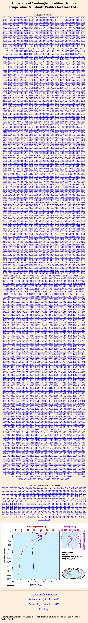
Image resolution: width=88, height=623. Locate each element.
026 (24, 491)
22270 (82, 456)
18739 (76, 377)
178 (44, 509)
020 (84, 488)
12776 (6, 343)
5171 (72, 137)
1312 (5, 61)
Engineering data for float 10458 (44, 604)
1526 (41, 72)
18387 (38, 372)
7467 (20, 218)
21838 (76, 442)
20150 (82, 409)
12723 (44, 335)
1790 (5, 93)
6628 (83, 187)
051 (40, 493)
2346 (41, 103)
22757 (57, 466)
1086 (62, 46)
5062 (72, 121)
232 (3, 517)
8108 (15, 239)
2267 (15, 101)
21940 (63, 448)
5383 (15, 161)
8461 (46, 257)
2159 (36, 95)
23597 (57, 476)
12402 (63, 304)
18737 (69, 377)
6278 (67, 176)
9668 (46, 273)
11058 (56, 289)
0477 (62, 28)
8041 (26, 236)
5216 (26, 145)
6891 (83, 195)
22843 (38, 469)
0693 (72, 35)
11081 (25, 291)
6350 (67, 182)
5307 (83, 153)
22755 (50, 466)
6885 (62, 195)
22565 (69, 461)
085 (7, 498)
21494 (12, 437)
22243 (50, 456)
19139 (76, 388)
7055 (26, 200)
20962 (44, 427)
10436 (19, 278)
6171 (46, 174)
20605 (19, 422)
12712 (12, 335)
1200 (41, 56)
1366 (31, 67)
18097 (19, 367)
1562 (78, 72)
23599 (63, 476)
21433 (25, 435)
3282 (67, 111)
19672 (63, 398)
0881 (36, 43)
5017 (31, 116)
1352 (10, 67)
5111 (57, 129)
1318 (36, 61)
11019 (12, 289)
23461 (25, 476)
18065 (69, 364)
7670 (62, 228)
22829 (25, 469)
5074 (46, 124)
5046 (83, 119)
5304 (67, 153)
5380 (5, 161)
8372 (62, 252)
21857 (25, 445)
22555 (63, 461)
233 (7, 517)
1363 (15, 67)
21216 (63, 429)
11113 (31, 296)
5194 (20, 142)
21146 (50, 429)
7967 (46, 234)
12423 (6, 309)
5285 (15, 153)
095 (48, 498)
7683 (83, 228)
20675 (12, 424)
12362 (25, 299)
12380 (50, 302)
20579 (57, 419)
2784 (83, 103)
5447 (72, 166)
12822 (44, 346)
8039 (20, 236)
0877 (20, 43)
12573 (63, 320)
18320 (50, 369)
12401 (57, 304)
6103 (15, 174)
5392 (57, 161)
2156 (20, 95)
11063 (69, 289)
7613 (31, 226)
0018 (83, 17)
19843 (57, 401)
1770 (10, 90)
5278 (62, 150)
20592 (76, 419)
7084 (10, 202)
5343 (57, 158)
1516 (77, 69)
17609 (63, 359)
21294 (25, 432)
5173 (83, 137)
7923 (26, 234)
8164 (57, 242)
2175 (31, 98)
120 (63, 501)
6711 (83, 189)
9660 (31, 273)
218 (32, 514)
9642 (72, 270)
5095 (72, 127)
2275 (57, 101)
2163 (52, 95)
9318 (25, 270)
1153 (72, 51)
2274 (52, 101)
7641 (77, 226)
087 (15, 498)
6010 (52, 168)
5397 (72, 161)
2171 (10, 98)
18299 (31, 369)
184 (64, 509)
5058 (57, 121)
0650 (26, 35)
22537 (44, 461)
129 (15, 504)
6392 (72, 184)
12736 (19, 338)
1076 (41, 46)
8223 (36, 249)
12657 (12, 333)
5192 (10, 142)
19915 (6, 403)
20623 (44, 422)
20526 (63, 416)
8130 (62, 239)
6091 (41, 171)
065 (11, 496)
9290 (26, 268)
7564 (36, 221)
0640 (62, 33)
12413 (37, 307)
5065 (5, 124)
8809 (10, 262)
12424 (12, 309)
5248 (20, 150)
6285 (20, 179)
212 (7, 514)
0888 (57, 43)
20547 (19, 419)
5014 (15, 116)
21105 (19, 429)
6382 (57, 184)
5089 (41, 127)
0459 (57, 28)
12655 (82, 330)
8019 (5, 236)
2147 (57, 93)
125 (84, 501)
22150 (44, 453)
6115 (26, 174)
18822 (76, 380)
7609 (10, 226)
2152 (83, 93)
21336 (50, 432)
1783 (52, 90)
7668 (57, 228)
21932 (50, 448)
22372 (38, 458)
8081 (67, 236)
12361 (19, 299)
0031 (46, 20)
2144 (41, 93)
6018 (67, 168)
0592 (31, 33)
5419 (77, 163)
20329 (44, 414)
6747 (15, 192)
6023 (10, 171)
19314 (12, 393)
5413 (46, 163)
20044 (12, 406)
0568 (62, 30)
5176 (15, 140)
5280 (72, 150)
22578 (76, 461)
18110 (37, 367)
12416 (50, 307)
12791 (6, 346)
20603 (12, 422)
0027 (26, 20)
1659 (72, 80)
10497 (76, 281)
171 (15, 509)
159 (52, 506)
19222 (57, 390)
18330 (69, 369)
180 (52, 509)
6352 (72, 182)
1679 (52, 82)
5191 (5, 142)
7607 (5, 226)
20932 (31, 427)
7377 (78, 213)
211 (3, 514)
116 (48, 501)
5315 (31, 155)
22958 (31, 471)
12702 (63, 333)
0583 (10, 33)
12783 (44, 343)
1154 (77, 51)
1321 (46, 61)
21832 (63, 442)
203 (56, 511)
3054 (26, 111)
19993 (44, 403)
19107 (44, 388)
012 (52, 488)
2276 (62, 101)
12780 (25, 343)
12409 (12, 307)
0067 (5, 25)
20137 (57, 409)
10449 (57, 278)
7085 (15, 202)
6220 (77, 174)
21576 (76, 437)
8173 (5, 244)
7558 (20, 221)
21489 (6, 437)
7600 (57, 223)
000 (3, 488)
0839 (15, 41)
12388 (12, 304)
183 (60, 509)
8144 (10, 242)
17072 (19, 351)
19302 (6, 393)
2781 (67, 103)
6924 (57, 197)
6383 (62, 184)
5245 (5, 150)
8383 (15, 255)
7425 (72, 215)
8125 (41, 239)
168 (3, 509)
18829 (6, 382)
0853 (46, 41)
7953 (36, 234)
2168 (78, 95)
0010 (46, 17)
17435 (50, 356)
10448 (50, 278)
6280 (78, 176)
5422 (10, 166)
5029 (5, 119)
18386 (31, 372)
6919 (31, 197)
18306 (38, 369)
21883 (76, 445)
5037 (46, 119)
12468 (25, 315)
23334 (69, 474)
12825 (63, 346)
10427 (69, 275)
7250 (72, 210)
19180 (25, 390)
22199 (76, 453)
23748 (76, 476)
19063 (63, 385)
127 (7, 504)
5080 (78, 124)
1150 (56, 51)
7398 (31, 215)
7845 (78, 231)
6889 (78, 195)
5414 (51, 163)
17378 (82, 354)
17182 (69, 351)
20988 (63, 427)
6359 (26, 184)
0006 (31, 17)
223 (52, 514)
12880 (25, 349)
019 (80, 488)
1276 (41, 59)
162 (64, 506)
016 (68, 488)
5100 (5, 129)
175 (32, 509)
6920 (36, 197)
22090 (12, 453)
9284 (20, 268)
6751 (36, 192)
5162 (26, 137)
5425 (26, 166)
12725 (57, 335)
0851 (36, 41)
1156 (5, 54)
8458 (41, 257)
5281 (78, 150)
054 (52, 493)
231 (84, 514)
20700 (25, 424)
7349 (62, 213)
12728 (69, 335)
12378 (38, 302)
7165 (20, 208)
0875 (10, 43)
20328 (38, 414)
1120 (62, 48)
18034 (44, 364)
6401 (20, 187)
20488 (38, 416)
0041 (83, 20)
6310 (5, 182)
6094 (57, 171)
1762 (52, 88)
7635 (72, 226)
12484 (25, 317)
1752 (83, 85)
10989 (69, 283)
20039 (76, 403)
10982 (25, 283)
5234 (31, 148)
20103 (76, 406)
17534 (25, 359)
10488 (50, 281)
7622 (62, 226)
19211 (44, 390)
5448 (78, 166)
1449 (57, 67)
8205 (46, 247)
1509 (41, 69)
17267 (19, 354)
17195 (76, 351)
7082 (83, 200)
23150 (50, 474)
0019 (5, 20)
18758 (6, 380)
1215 (72, 56)
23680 (69, 476)
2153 (5, 95)
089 (24, 498)
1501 (15, 69)
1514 (67, 69)
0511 (26, 30)
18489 (12, 375)
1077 (46, 46)
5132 (72, 132)
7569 (52, 221)
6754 (52, 192)
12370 (76, 299)
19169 (12, 390)
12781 (31, 343)
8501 (62, 260)
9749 (72, 273)
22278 (6, 458)
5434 (46, 166)
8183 (46, 244)
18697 (44, 377)
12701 (57, 333)
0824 (36, 38)
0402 (36, 25)
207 (72, 511)
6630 (10, 189)
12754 (12, 341)
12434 (57, 309)
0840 (20, 41)
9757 (16, 275)
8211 (78, 247)
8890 (26, 262)
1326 (67, 61)
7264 (46, 213)
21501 (25, 437)
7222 (62, 210)
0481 (78, 28)
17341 (69, 354)
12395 (31, 304)
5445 (62, 166)
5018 (36, 116)
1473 (10, 69)
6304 (57, 179)
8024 (10, 236)
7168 (36, 208)
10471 (31, 281)
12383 (69, 302)
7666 (52, 228)
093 (40, 498)
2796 (57, 106)
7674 (72, 228)
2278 (72, 101)
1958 (26, 93)
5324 (77, 155)
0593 (36, 33)
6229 (36, 176)
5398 (78, 161)
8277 (10, 252)
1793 (15, 93)
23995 (66, 479)
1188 (20, 56)
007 (32, 488)
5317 (41, 155)
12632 (19, 328)
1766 (72, 88)
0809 (10, 38)
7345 (57, 213)
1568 (26, 75)
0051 (5, 22)
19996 (50, 403)
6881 (41, 195)
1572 (46, 75)
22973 (57, 471)
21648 (82, 437)
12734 (12, 338)
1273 (26, 59)
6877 (31, 195)
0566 (51, 30)
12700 (50, 333)
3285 (83, 111)
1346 (62, 64)
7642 (83, 226)
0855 (57, 41)
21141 (37, 429)
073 (44, 496)
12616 (82, 322)
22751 (38, 466)
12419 (69, 307)
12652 (63, 330)
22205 (82, 453)
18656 (19, 377)
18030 (38, 364)
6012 (62, 168)
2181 (57, 98)
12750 (76, 338)
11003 (50, 286)
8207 (57, 247)
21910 (38, 448)
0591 (26, 33)
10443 (44, 278)
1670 (10, 82)
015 (64, 488)
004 (20, 488)
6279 (72, 176)
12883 (44, 349)
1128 (21, 51)
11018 (6, 289)
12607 (25, 322)
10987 (57, 283)
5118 (5, 132)
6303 (52, 179)
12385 (82, 302)
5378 (83, 158)
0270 (25, 25)
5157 (83, 135)
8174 (10, 244)
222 (48, 514)
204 (60, 511)
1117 (46, 48)
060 (76, 493)
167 (84, 506)
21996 (38, 450)
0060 (52, 22)
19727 (12, 401)
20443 (25, 416)
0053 (15, 22)
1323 (57, 61)
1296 (83, 59)
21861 (31, 445)
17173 (63, 351)
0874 (5, 43)
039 (76, 491)
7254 (10, 213)
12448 (6, 312)
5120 (15, 132)
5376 (72, 158)
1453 (78, 67)
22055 (63, 450)
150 (15, 506)
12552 (44, 320)
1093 (16, 48)
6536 (62, 187)
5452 (15, 168)
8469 (62, 257)
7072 (46, 200)
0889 (62, 43)
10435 (12, 278)
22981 (63, 471)
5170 (67, 137)
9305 (78, 268)
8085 (78, 236)
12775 (82, 341)
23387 (6, 476)
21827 (57, 442)
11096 (13, 294)
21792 (6, 442)
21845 (12, 445)
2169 (83, 95)
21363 (63, 432)
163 (68, 506)
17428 (38, 356)
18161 (57, 367)
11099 (32, 294)
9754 (6, 275)
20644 (76, 422)
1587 (41, 77)
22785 (82, 466)
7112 (78, 202)
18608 (69, 375)
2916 (10, 111)
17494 (6, 359)
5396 (67, 161)
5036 (41, 119)
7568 (46, 221)
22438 (57, 458)
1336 (15, 64)
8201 (31, 247)
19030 (38, 385)
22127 (37, 453)
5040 (62, 119)
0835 (83, 38)
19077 (19, 388)
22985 (69, 471)
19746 (25, 401)
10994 (12, 286)
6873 (20, 195)
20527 (69, 416)
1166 (56, 54)
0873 (83, 41)
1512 (57, 69)
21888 (82, 445)
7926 (31, 234)
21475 (63, 435)
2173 (20, 98)
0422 (5, 28)
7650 (15, 228)
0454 (31, 28)
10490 (57, 281)
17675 (82, 359)
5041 (67, 119)
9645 (77, 270)
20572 (44, 419)
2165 (62, 95)
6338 (51, 182)
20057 (25, 406)
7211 (15, 210)
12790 (82, 343)
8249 (67, 249)
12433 (50, 309)
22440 (63, 458)
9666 (41, 273)
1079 (57, 46)
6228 (31, 176)
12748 (63, 338)
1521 (20, 72)
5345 (62, 158)
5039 (57, 119)
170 (11, 509)
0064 (72, 22)
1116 (41, 48)
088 (20, 498)
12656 (6, 333)
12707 (69, 333)
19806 (44, 401)
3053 (20, 111)
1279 (57, 59)
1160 (26, 54)
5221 (46, 145)
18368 (12, 372)
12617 (6, 325)
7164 (15, 208)
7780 (36, 231)
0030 (41, 20)
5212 (5, 145)
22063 (76, 450)
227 (68, 514)
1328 (78, 61)
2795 (52, 106)
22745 (31, 466)
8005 (67, 234)
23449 (19, 476)
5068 (20, 124)
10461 (6, 281)
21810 (25, 442)
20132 (31, 409)
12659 (25, 333)
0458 (52, 28)
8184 (52, 244)
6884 (57, 195)
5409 (26, 163)
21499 (19, 437)
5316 (36, 155)
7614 (36, 226)
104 (84, 498)
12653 (69, 330)
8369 (57, 252)
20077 (50, 406)
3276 (36, 111)
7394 (26, 215)
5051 (26, 121)
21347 (57, 432)
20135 (44, 409)
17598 (57, 359)
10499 (82, 281)
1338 (26, 64)
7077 (57, 200)
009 (40, 488)
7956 (41, 234)
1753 (5, 88)
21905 (31, 448)
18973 (82, 382)
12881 (31, 349)
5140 (31, 135)
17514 (12, 359)
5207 (62, 142)
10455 (63, 278)
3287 (10, 114)
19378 (69, 393)
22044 (57, 450)
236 (20, 517)
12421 (82, 307)
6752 (41, 192)
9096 (31, 265)
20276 (19, 414)
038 (72, 491)
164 (72, 506)
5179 (31, 140)
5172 (78, 137)
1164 (46, 54)
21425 (19, 435)
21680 (38, 440)
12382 (63, 302)
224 (56, 514)
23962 (53, 479)
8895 (31, 262)
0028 (31, 20)
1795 (20, 93)
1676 (36, 82)
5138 (20, 135)
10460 (82, 278)
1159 (21, 54)
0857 (67, 41)
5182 (46, 140)
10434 (6, 278)
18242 (6, 369)
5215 (20, 145)
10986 (50, 283)
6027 (31, 171)
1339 (31, 64)
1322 (52, 61)
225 (60, 514)
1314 (15, 61)
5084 (15, 127)
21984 (25, 450)
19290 (76, 390)
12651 (57, 330)
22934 (6, 471)
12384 (76, 302)
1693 (31, 85)
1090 (83, 46)
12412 (31, 307)
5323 (72, 155)
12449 (12, 312)
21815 (37, 442)
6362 (41, 184)
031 (44, 491)
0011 (52, 17)
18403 (50, 372)
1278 (52, 59)
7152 (46, 205)
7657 (26, 228)
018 (76, 488)
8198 (15, 247)
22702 (50, 463)
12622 (38, 325)
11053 (31, 289)
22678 (38, 463)
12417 (57, 307)
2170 (5, 98)
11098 (25, 294)
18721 (57, 377)
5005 (52, 114)
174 (28, 509)
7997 (62, 234)
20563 (38, 419)
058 (68, 493)
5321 (62, 155)
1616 (62, 77)
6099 (83, 171)
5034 (31, 119)
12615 (76, 322)
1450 (62, 67)
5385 (26, 161)
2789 (26, 106)
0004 (20, 17)
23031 (82, 471)
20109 (6, 409)
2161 (41, 95)
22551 (50, 461)
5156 (78, 135)
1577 (72, 75)
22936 (12, 471)
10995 (19, 286)
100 (68, 498)
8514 (77, 260)
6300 (36, 179)
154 (32, 506)
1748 (62, 85)
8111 (20, 239)
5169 (62, 137)
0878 (26, 43)
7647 (5, 228)
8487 (36, 260)
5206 (57, 142)
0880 (31, 43)
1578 (78, 75)
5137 (15, 135)
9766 (58, 275)
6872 (15, 195)
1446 (46, 67)
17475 (76, 356)
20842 (69, 424)
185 (68, 509)
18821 (69, 380)
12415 (44, 307)
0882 (41, 43)
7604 (72, 223)
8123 (36, 239)
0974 (5, 46)
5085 (20, 127)
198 (36, 511)
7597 (41, 223)
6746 (10, 192)
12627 (69, 325)
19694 (69, 398)
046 (20, 493)
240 (36, 517)
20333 (50, 414)
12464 (19, 315)
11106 (75, 294)
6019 (72, 168)
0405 (46, 25)
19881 (82, 401)
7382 (10, 215)
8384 (20, 255)
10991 (82, 283)
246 (60, 517)
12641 (76, 328)
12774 (76, 341)
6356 (10, 184)
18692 (38, 377)
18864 (38, 382)
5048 (10, 121)
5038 (52, 119)
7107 (72, 202)
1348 (72, 64)
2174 (26, 98)
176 (36, 509)
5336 (52, 158)
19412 (19, 396)
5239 (57, 148)
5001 (31, 114)
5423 (15, 166)
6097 (72, 171)
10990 (76, 283)
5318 (46, 155)
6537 (67, 187)
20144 (69, 409)
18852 (19, 382)
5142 (41, 135)
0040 (78, 20)
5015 (20, 116)
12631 (12, 328)
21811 (31, 442)
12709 (82, 333)
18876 (44, 382)
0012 (57, 17)
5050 (20, 121)
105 (4, 501)
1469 (83, 67)
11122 (56, 296)
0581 (83, 30)
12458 (69, 312)
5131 (67, 132)
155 (36, 506)
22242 (44, 456)
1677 (41, 82)
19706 (76, 398)
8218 (31, 249)
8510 (67, 260)
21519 (38, 437)
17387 (12, 356)
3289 (20, 114)
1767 (78, 88)
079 (68, 496)
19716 (82, 398)
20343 (63, 414)
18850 (12, 382)
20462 (31, 416)
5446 (67, 166)
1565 (10, 75)
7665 (46, 228)
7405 (46, 215)
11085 (44, 291)
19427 (25, 396)
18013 (19, 364)
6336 (41, 182)
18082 (6, 367)
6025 (20, 171)
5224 (62, 145)
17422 (31, 356)
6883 (52, 195)
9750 (77, 273)
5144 (52, 135)
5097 (78, 127)
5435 (52, 166)
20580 (63, 419)
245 (56, 517)
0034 (62, 20)
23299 (63, 474)
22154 (50, 453)
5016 (26, 116)
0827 (41, 38)
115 (44, 501)
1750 (72, 85)
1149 (51, 51)
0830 (57, 38)
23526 (38, 476)
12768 (50, 341)
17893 (50, 362)
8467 (57, 257)
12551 (38, 320)
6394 (83, 184)
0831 (62, 38)
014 (60, 488)
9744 (67, 273)
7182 (46, 208)
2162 (46, 95)
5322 (67, 155)
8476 (78, 257)
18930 (69, 382)
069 (28, 496)
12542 (6, 320)
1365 (26, 67)
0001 (5, 17)
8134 (67, 239)
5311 (20, 155)
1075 (36, 46)
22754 (44, 466)
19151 (6, 390)
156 (40, 506)
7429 (83, 215)
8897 (36, 262)
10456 (69, 278)
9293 (36, 268)
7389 (20, 215)
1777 (20, 90)
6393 (78, 184)
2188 (78, 98)
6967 (72, 197)
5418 (72, 163)
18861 (25, 382)
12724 (50, 335)
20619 (31, 422)
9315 (20, 270)
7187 (72, 208)
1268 (5, 59)
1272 (20, 59)
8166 (67, 242)
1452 (72, 67)
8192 (72, 244)
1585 (31, 77)
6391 (67, 184)
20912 (6, 427)
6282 (5, 179)
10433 (82, 275)
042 (3, 493)
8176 (20, 244)
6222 (82, 174)
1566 (15, 75)
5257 (57, 150)
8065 (46, 236)
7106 (67, 202)
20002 (63, 403)
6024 (15, 171)
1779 (31, 90)
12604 (6, 322)
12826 (69, 346)
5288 (26, 153)
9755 (11, 275)
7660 (31, 228)
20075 (44, 406)
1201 (46, 56)
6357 (15, 184)
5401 (10, 163)
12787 (69, 343)
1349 (78, 64)
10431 (75, 275)
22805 (6, 469)
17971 (82, 362)
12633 (25, 328)
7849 (83, 231)
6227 (26, 176)
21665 (12, 440)
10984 (38, 283)
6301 (41, 179)
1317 (31, 61)
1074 (31, 46)
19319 (19, 393)
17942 (76, 362)
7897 (20, 234)
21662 (6, 440)
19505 (57, 396)
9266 (5, 268)
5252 (41, 150)
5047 (5, 121)
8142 (83, 239)
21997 (44, 450)
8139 (77, 239)
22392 (44, 458)
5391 (52, 161)
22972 (50, 471)
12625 (57, 325)
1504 (31, 69)
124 (80, 501)
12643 (6, 330)
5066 (10, 124)
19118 (57, 388)
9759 (26, 275)
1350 (83, 64)
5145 (57, 135)
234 (11, 517)
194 (20, 511)
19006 (12, 385)
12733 (6, 338)
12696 (44, 333)
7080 (72, 200)
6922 (46, 197)
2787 (15, 106)
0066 (83, 22)
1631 (36, 80)
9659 (26, 273)
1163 (41, 54)
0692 (67, 35)
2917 (15, 111)
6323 (15, 182)
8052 (36, 236)
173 (24, 509)
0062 (62, 22)
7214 (31, 210)
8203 (36, 247)
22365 (31, 458)
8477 (83, 257)
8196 (5, 247)
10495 (69, 281)
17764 (25, 362)
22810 (12, 469)
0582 (5, 33)
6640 (57, 189)
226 (64, 514)
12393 (25, 304)
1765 (67, 88)
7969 (52, 234)
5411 (36, 163)
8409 (83, 255)
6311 (10, 182)
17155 (50, 351)
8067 (57, 236)
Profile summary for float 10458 (44, 599)
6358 (20, 184)
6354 (83, 182)
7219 (46, 210)
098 (60, 498)
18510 (19, 375)
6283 (10, 179)
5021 (52, 116)
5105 (31, 129)
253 (40, 519)
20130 (25, 409)
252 (84, 517)
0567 (57, 30)
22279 (12, 458)
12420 (76, 307)
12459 (76, 312)
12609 (38, 322)
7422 (67, 215)
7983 (57, 234)
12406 (76, 304)
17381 (6, 356)
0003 (15, 17)
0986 (20, 46)
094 (44, 498)
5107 (41, 129)
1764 (62, 88)
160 (56, 506)
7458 (15, 218)
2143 (36, 93)
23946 (47, 479)
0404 (41, 25)
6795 (5, 195)
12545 (19, 320)
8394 (52, 255)
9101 (41, 265)
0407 (57, 25)
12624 (50, 325)
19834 (50, 401)
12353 (81, 296)
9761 (32, 275)
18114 (44, 367)
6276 (57, 176)
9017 (67, 262)
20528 (76, 416)
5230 (10, 148)
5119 (10, 132)
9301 (57, 268)
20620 (38, 422)
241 (40, 517)
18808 (50, 380)
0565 (46, 30)
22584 (82, 461)
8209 (67, 247)
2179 (46, 98)
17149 (44, 351)
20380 (19, 416)
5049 (15, 121)
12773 (69, 341)
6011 (57, 168)
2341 (15, 103)
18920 (63, 382)
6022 (5, 171)
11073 (6, 291)
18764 (19, 380)
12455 (50, 312)
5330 (26, 158)
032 (48, 491)
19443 (38, 396)
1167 (62, 54)
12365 (44, 299)
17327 (50, 354)
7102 (62, 202)
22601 (6, 463)
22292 (19, 458)
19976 (31, 403)
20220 (44, 411)
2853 (52, 108)
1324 (62, 61)
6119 (36, 174)
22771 (69, 466)
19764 (38, 401)
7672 (67, 228)
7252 (83, 210)
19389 (76, 393)
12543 (12, 320)
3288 (15, 114)
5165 (41, 137)
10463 (12, 281)
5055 (41, 121)
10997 (32, 286)
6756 (62, 192)
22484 (82, 458)
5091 (52, 127)
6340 (62, 182)
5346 (67, 158)
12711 (6, 335)
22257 (69, 456)
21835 (69, 442)
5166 (46, 137)
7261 (31, 213)
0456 (41, 28)
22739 (12, 466)
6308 (78, 179)
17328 (57, 354)
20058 (31, 406)
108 (16, 501)
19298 (82, 390)
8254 (83, 249)
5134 (83, 132)
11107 (81, 294)
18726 (63, 377)
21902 (25, 448)
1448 (52, 67)
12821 (38, 346)
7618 (46, 226)
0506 (83, 28)
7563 (31, 221)
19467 (50, 396)
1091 (5, 48)
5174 (5, 140)
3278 (46, 111)
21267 (75, 429)
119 (59, 501)
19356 (50, 393)
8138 (72, 239)
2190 (5, 101)
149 (11, 506)
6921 (41, 197)
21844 (6, 445)
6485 (46, 187)
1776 (15, 90)
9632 (57, 270)
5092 (57, 127)
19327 (25, 393)
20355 (76, 414)
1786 (67, 90)
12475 (50, 315)
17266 (12, 354)
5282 (83, 150)
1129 (26, 51)
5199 (46, 142)
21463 (50, 435)
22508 (25, 461)
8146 (20, 242)
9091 (10, 265)
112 (32, 501)
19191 (31, 390)
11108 (7, 296)
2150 (72, 93)
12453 (38, 312)
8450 (31, 257)
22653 (25, 463)
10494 (63, 281)
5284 (10, 153)
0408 (62, 25)
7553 (5, 221)
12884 (50, 349)
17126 (31, 351)
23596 (50, 476)
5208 (67, 142)
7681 (78, 228)
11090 (63, 291)
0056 (31, 22)
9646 (83, 270)
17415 (25, 356)
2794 (46, 106)
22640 (19, 463)
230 (80, 514)
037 (68, 491)
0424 (15, 28)
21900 (19, 448)
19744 (19, 401)
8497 (46, 260)
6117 (31, 174)
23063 (25, 474)
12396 (38, 304)
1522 (26, 72)
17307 (31, 354)
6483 (36, 187)
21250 (69, 429)
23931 (34, 479)
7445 (5, 218)
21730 (57, 440)
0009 (41, 17)
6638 (46, 189)
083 (84, 496)
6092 (46, 171)
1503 (26, 69)
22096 (25, 453)
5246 (10, 150)
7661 (36, 228)
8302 (36, 252)
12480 (82, 315)
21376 (69, 432)
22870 (50, 469)
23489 (31, 476)
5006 (57, 114)
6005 (41, 168)
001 (7, 488)
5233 (26, 148)
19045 (44, 385)
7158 (78, 205)
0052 (10, 22)
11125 (62, 296)
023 (11, 491)
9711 (52, 273)
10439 (31, 278)
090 (28, 498)
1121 (67, 48)
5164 (36, 137)
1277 (46, 59)
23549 (44, 476)
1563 (83, 72)
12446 (76, 309)
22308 (25, 458)
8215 (15, 249)
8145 (15, 242)
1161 (31, 54)
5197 (36, 142)
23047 (6, 474)
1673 (26, 82)
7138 (10, 205)
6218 (67, 174)
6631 (15, 189)
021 (3, 491)
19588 (6, 398)
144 (76, 504)
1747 (57, 85)
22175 (57, 453)
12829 (6, 349)
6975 (10, 200)
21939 (57, 448)
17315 (44, 354)
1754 (10, 88)
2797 (62, 106)
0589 (20, 33)
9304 (72, 268)
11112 (25, 296)
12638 (57, 328)
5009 (72, 114)
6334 (31, 182)
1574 (57, 75)
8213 (5, 249)
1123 (77, 48)
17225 (82, 351)
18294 (25, 369)
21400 (6, 435)
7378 (83, 213)
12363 (31, 299)
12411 (25, 307)
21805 (19, 442)
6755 (57, 192)
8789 (83, 260)
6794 (83, 192)
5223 (57, 145)
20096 (69, 406)
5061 (67, 121)
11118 (43, 296)
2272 (41, 101)
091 (32, 498)
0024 (15, 20)
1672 (20, 82)
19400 (82, 393)
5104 (26, 129)
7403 (41, 215)
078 (64, 496)
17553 (38, 359)
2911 (67, 108)
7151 (41, 205)
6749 (26, 192)
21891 (12, 448)
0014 (67, 17)
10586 (12, 283)
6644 (78, 189)
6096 (67, 171)
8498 (52, 260)
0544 (31, 30)
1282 (72, 59)
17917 (63, 362)
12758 (31, 341)
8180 (36, 244)
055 (56, 493)
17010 (6, 351)
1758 (31, 88)
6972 (5, 200)
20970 (50, 427)
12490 (44, 317)
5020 (46, 116)
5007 (62, 114)
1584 (26, 77)
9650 (5, 273)
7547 (67, 218)
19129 (69, 388)
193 (15, 511)
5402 (15, 163)
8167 (72, 242)
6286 (26, 179)
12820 (31, 346)
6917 (20, 197)
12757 (25, 341)
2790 (31, 106)
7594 (26, 223)
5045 (78, 119)
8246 (62, 249)
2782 (72, 103)
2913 (77, 108)
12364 (38, 299)
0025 (20, 20)
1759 (36, 88)
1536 (62, 72)
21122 (31, 429)
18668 (25, 377)
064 (7, 496)
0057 (36, 22)
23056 (19, 474)
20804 (50, 424)
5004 (46, 114)
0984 (15, 46)
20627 (50, 422)
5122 (25, 132)
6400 (15, 187)
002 (11, 488)
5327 (10, 158)
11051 (25, 289)
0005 (26, 17)
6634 (31, 189)
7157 (72, 205)
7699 (15, 231)
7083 (5, 202)
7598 (46, 223)
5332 (36, 158)
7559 (26, 221)
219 (36, 514)
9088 (5, 265)
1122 (72, 48)
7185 (62, 208)
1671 (15, 82)
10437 (25, 278)
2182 (62, 98)
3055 (31, 111)
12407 (82, 304)
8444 (20, 257)
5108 (47, 129)
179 (48, 509)
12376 (25, 302)
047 (24, 493)
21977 (19, 450)
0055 (26, 22)
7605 (78, 223)
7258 (20, 213)
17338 (63, 354)
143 (72, 504)
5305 (72, 153)
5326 (5, 158)
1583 (20, 77)
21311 (44, 432)
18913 (57, 382)
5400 (5, 163)
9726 (57, 273)
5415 (57, 163)
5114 (72, 129)
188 (80, 509)
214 (15, 514)
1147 (41, 51)
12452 (31, 312)
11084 (37, 291)
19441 (31, 396)
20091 (63, 406)
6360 (31, 184)
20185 (25, 411)
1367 (36, 67)
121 (68, 501)
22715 (57, 463)
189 (84, 509)
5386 (31, 161)
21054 (6, 429)
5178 (26, 140)
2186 (67, 98)
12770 (63, 341)
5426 (31, 166)
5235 (36, 148)
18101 (31, 367)
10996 (25, 286)
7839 (72, 231)
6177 (51, 174)
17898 (57, 362)
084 (3, 498)
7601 (62, 223)
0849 (31, 41)
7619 (51, 226)
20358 (82, 414)
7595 (31, 223)
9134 (52, 265)
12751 (82, 338)
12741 (31, 338)
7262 (36, 213)
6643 (72, 189)
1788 (78, 90)
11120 (50, 296)
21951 (69, 448)
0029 (36, 20)
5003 (41, 114)
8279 (15, 252)
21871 (44, 445)
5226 (72, 145)
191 (7, 511)
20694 (19, 424)
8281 (20, 252)
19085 (25, 388)
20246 (69, 411)
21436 (31, 435)
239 (32, 517)
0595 (46, 33)
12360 (12, 299)
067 (20, 496)
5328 (15, 158)
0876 (15, 43)
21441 (38, 435)
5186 (62, 140)
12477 (63, 315)
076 (56, 496)
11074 (12, 291)
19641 (50, 398)
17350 (76, 354)
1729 (46, 85)
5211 (83, 142)
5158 (5, 137)
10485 (44, 281)
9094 (20, 265)
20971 (57, 427)
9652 (10, 273)
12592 (76, 320)
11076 (19, 291)
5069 (26, 124)
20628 (57, 422)
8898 (41, 262)
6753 (46, 192)
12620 (25, 325)
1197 (25, 56)
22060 (69, 450)
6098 (78, 171)
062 (84, 493)
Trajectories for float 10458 (44, 594)
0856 (62, 41)
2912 (72, 108)
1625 (20, 80)
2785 (5, 106)
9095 (26, 265)
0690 (57, 35)
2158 (31, 95)
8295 (31, 252)
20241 (63, 411)
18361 (6, 372)
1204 (62, 56)
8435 (10, 257)
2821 (46, 108)
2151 (78, 93)
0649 (20, 35)
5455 (26, 168)
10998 (38, 286)
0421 (83, 25)
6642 (67, 189)
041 (84, 491)
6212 (62, 174)
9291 (31, 268)
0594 (41, 33)
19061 (57, 385)
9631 (51, 270)
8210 (72, 247)
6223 (5, 176)
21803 (12, 442)
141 (64, 504)
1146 (36, 51)
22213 (12, 456)
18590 (50, 375)
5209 (72, 142)
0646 (10, 35)
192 (11, 511)
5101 (10, 129)
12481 (6, 317)
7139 (15, 205)
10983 (31, 283)
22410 (50, 458)
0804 (78, 35)
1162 (36, 54)
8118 (25, 239)
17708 (6, 362)
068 (24, 496)
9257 (67, 265)
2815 (15, 108)
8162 (46, 242)
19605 (25, 398)
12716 (25, 335)
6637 (41, 189)
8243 (57, 249)
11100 (38, 294)
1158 (16, 54)
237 (24, 517)
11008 (63, 286)
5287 (20, 153)
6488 (57, 187)
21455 (44, 435)
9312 (10, 270)
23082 (31, 474)
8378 (78, 252)
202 (52, 511)
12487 (38, 317)
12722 (37, 335)
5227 (78, 145)
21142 (44, 429)
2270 (31, 101)
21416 (12, 435)
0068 (10, 25)
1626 (26, 80)
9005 (57, 262)
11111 (19, 296)
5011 (83, 114)
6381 (52, 184)
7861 (15, 234)
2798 (67, 106)
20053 (19, 406)
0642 (72, 33)
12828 (82, 346)
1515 (72, 69)
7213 (25, 210)
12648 (38, 330)
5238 (52, 148)
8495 (41, 260)
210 (84, 511)
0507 (5, 30)
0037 (72, 20)
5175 (10, 140)
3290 (26, 114)
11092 (75, 291)
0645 (5, 35)
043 (7, 493)
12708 (76, 333)
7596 (36, 223)
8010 (83, 234)
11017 (82, 286)
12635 (38, 328)
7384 (15, 215)
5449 (83, 166)
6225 (15, 176)
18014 (25, 364)
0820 (15, 38)
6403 (26, 187)
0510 (20, 30)
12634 (31, 328)
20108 (82, 406)
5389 (41, 161)
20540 (12, 419)
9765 (52, 275)
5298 (36, 153)
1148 (46, 51)
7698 (10, 231)
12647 (31, 330)
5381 (10, 161)
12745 (50, 338)
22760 (63, 466)
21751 (63, 440)
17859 (38, 362)
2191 (10, 101)
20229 (57, 411)
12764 (38, 341)
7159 (83, 205)
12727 (63, 335)
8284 (26, 252)
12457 (63, 312)
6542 (72, 187)
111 (28, 501)
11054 (37, 289)
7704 (26, 231)
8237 (52, 249)
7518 (41, 218)
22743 (25, 466)
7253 (5, 213)
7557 (15, 221)
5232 (20, 148)
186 (72, 509)
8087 (83, 236)
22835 (31, 469)
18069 (76, 364)
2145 (46, 93)
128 (11, 504)
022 (7, 491)
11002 (44, 286)
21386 (82, 432)
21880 (69, 445)
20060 (38, 406)
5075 (52, 124)
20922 (19, 427)
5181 (41, 140)
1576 (67, 75)
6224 (10, 176)
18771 (25, 380)
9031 (83, 262)
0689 (52, 35)
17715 (12, 362)
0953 (83, 43)
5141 (36, 135)
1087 (67, 46)
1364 (20, 67)
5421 (5, 166)
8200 (26, 247)
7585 (83, 221)
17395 (19, 356)
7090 (36, 202)
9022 (78, 262)
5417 (67, 163)
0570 (72, 30)
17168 (57, 351)
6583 (78, 187)
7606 (83, 223)
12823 (50, 346)
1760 (41, 88)
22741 (19, 466)
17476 (82, 356)
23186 (57, 474)
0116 (20, 25)
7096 (52, 202)
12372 (6, 302)
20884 (82, 424)
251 (80, 517)
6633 (26, 189)
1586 (36, 77)
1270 (10, 59)
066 (15, 496)
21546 (63, 437)
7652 (20, 228)
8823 (20, 262)
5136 (10, 135)
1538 (72, 72)
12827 (76, 346)
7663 (41, 228)
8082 (72, 236)
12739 (25, 338)
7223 (67, 210)
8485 (26, 260)
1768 (83, 88)
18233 (82, 367)
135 (40, 504)
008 (36, 488)
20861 (76, 424)
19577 (82, 396)
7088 (26, 202)
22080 (82, 450)
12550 (31, 320)
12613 (63, 322)
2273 (46, 101)
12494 (50, 317)
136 (44, 504)
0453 (26, 28)
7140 (20, 205)
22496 (12, 461)
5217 (31, 145)
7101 (57, 202)
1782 (46, 90)
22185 (63, 453)
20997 (76, 427)
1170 (77, 54)
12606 (19, 322)
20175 (19, 411)
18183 (69, 367)
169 (7, 509)
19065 (69, 385)
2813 (5, 108)
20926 (25, 427)
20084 (57, 406)
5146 (62, 135)
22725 (82, 463)
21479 (69, 435)
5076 (57, 124)
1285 (78, 59)
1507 (36, 69)
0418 (67, 25)
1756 (20, 88)
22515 (31, 461)
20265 (82, 411)
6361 (36, 184)
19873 (63, 401)
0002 (10, 17)
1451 (67, 67)
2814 (10, 108)
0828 (46, 38)
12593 (82, 320)
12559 (57, 320)
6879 (36, 195)
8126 (46, 239)
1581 (10, 77)
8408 (78, 255)
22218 (19, 456)
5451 (10, 168)
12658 (19, 333)
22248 (57, 456)
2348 (52, 103)
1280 (62, 59)
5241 (67, 148)
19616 (38, 398)
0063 (67, 22)
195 (24, 511)
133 (32, 504)
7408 (52, 215)
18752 (82, 377)
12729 (76, 335)
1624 (15, 80)
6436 (31, 187)
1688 (10, 85)
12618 (12, 325)
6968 (78, 197)
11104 (63, 294)
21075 (12, 429)
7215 (36, 210)
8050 (31, 236)
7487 (26, 218)
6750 (31, 192)
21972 (6, 450)
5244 (83, 148)
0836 (5, 41)
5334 (46, 158)
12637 (50, 328)
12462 (12, 315)
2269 (26, 101)
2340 (10, 103)
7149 (31, 205)
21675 (31, 440)
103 (80, 498)
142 (68, 504)
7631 (67, 226)
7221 (57, 210)
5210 (78, 142)
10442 (38, 278)
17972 (6, 364)
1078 (52, 46)
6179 (56, 174)
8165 (62, 242)
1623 (10, 80)
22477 (76, 458)
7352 (67, 213)
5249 (26, 150)
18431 (63, 372)
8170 (78, 242)
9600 (36, 270)
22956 (25, 471)
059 (72, 493)
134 (36, 504)
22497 (19, 461)
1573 (52, 75)
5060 (62, 121)
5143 (46, 135)
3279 (52, 111)
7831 (62, 231)
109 (20, 501)
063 (3, 496)
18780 (31, 380)
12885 (57, 349)
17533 (19, 359)
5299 (41, 153)
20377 (12, 416)
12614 (69, 322)
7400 (36, 215)
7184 (57, 208)
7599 (52, 223)
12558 (50, 320)
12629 (82, 325)
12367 (57, 299)
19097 (38, 388)
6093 (52, 171)
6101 (5, 174)
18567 (44, 375)
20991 (69, 427)
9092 (15, 265)
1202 (51, 56)
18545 (25, 375)
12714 (18, 335)
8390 (31, 255)
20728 (44, 424)
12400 (50, 304)
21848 (19, 445)
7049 (20, 200)
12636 (44, 328)
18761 (12, 380)
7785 (41, 231)
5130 (62, 132)
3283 (72, 111)
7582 (78, 221)
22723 (69, 463)
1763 (57, 88)
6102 (10, 174)
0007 (36, 17)
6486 (52, 187)
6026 (26, 171)
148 (7, 506)
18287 (19, 369)
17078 (25, 351)
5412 (41, 163)
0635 (57, 33)
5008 (67, 114)
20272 (12, 414)
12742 (38, 338)
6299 (31, 179)
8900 (52, 262)
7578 (72, 221)
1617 (67, 77)
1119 (56, 48)
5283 (5, 153)
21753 (69, 440)
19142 (82, 388)
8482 (15, 260)
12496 (57, 317)
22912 (69, 469)
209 (80, 511)
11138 (68, 296)
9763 (42, 275)
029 (36, 491)
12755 (19, 341)
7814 (57, 231)
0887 (52, 43)
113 (36, 501)
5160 (15, 137)
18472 (6, 375)
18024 (31, 364)
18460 (76, 372)
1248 (82, 56)
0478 (67, 28)
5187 (67, 140)
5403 (20, 163)
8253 (78, 249)
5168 (57, 137)
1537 (67, 72)
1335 (10, 64)
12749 (69, 338)
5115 (77, 129)
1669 (5, 82)
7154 (57, 205)
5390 (46, 161)
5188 (72, 140)
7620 (57, 226)
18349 (82, 369)
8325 (41, 252)
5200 (52, 142)
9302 (62, 268)
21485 (76, 435)
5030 (10, 119)
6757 (67, 192)
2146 (52, 93)
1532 (46, 72)
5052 (31, 121)
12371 (82, 299)
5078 (67, 124)
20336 (57, 414)
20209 (38, 411)
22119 (31, 453)
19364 (63, 393)
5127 (51, 132)
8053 (41, 236)
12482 (12, 317)
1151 (62, 51)
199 (40, 511)
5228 (83, 145)
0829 (52, 38)
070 (32, 496)
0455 (36, 28)
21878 (57, 445)
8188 (62, 244)
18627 (76, 375)
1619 (78, 77)
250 (76, 517)
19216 (50, 390)
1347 (67, 64)
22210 (6, 456)
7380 (5, 215)
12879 (19, 349)
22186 (69, 453)
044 (11, 493)
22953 (19, 471)
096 (52, 498)
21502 (31, 437)
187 (76, 509)
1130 (31, 51)
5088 (36, 127)
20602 (6, 422)
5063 (78, 121)
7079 (67, 200)
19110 (50, 388)
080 (72, 496)
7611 (20, 226)
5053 (36, 121)
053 (48, 493)
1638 (67, 80)
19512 (63, 396)
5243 (78, 148)
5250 (31, 150)
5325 (83, 155)
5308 (5, 155)
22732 (6, 466)
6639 (52, 189)
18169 (63, 367)
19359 (57, 393)
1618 (72, 77)
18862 (31, 382)
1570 (36, 75)
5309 (10, 155)
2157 (26, 95)
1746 (52, 85)
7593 (20, 223)
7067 (41, 200)
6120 (41, 174)
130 (20, 504)
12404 (69, 304)
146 (84, 504)
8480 (5, 260)
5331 (31, 158)
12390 (19, 304)
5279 (67, 150)
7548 (72, 218)
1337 (20, 64)
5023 (57, 116)
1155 (82, 51)
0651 (31, 35)
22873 (57, 469)
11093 (81, 291)
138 (52, 504)
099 (64, 498)
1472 (5, 69)
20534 (6, 419)
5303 (62, 153)
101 (72, 498)
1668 (83, 80)
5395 (62, 161)
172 (20, 509)
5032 (20, 119)
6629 (5, 189)
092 (36, 498)
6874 (26, 195)
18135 (50, 367)
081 (76, 496)
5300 (46, 153)
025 (20, 491)
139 (56, 504)
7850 (5, 234)
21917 (44, 448)
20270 (6, 414)
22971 (44, 471)
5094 (67, 127)
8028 (15, 236)
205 (64, 511)
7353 (72, 213)
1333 (83, 61)
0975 (10, 46)
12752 (6, 341)
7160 (5, 208)
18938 (76, 382)
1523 (31, 72)
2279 (78, 101)
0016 (77, 17)
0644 (83, 33)
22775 (76, 466)
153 (28, 506)
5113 (67, 129)
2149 (67, 93)
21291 (19, 432)
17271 (25, 354)
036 (64, 491)
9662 (36, 273)
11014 (75, 286)
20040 (82, 403)
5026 (72, 116)
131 (24, 504)
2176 (36, 98)
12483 (19, 317)
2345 (36, 103)
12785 (57, 343)
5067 (15, 124)
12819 (25, 346)
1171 (82, 54)
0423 (10, 28)
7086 (20, 202)
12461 (6, 315)
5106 (36, 129)
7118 (83, 202)
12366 (50, 299)
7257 (15, 213)
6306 (67, 179)
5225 (67, 145)
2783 (78, 103)
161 (60, 506)
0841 (26, 41)
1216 (77, 56)
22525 (38, 461)
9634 (62, 270)
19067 (82, 385)
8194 (83, 244)
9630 (46, 270)
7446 (10, 218)
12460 (82, 312)
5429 (36, 166)
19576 (76, 396)
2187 (72, 98)
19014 (19, 385)
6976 (15, 200)
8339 (46, 252)
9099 (36, 265)
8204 (41, 247)
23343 (76, 474)
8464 (52, 257)
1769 (5, 90)
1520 (15, 72)
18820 (63, 380)
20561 (31, 419)
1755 (15, 88)
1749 (67, 85)
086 (11, 498)
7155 (62, 205)
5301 (52, 153)
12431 (44, 309)
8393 (46, 255)
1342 (46, 64)
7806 (52, 231)
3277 (41, 111)
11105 (69, 294)
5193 (15, 142)
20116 (18, 409)
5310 (15, 155)
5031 (15, 119)
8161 (41, 242)
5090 (46, 127)
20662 (6, 424)
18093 (12, 367)
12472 (38, 315)
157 (44, 506)
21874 (50, 445)
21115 (25, 429)
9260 (72, 265)
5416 (62, 163)
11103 (56, 294)
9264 (78, 265)
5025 (67, 116)
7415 (62, 215)
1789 (83, 90)
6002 (36, 168)
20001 (57, 403)
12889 (76, 349)
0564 (41, 30)
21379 (76, 432)
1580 (5, 77)
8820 (15, 262)
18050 (50, 364)
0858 (72, 41)
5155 (72, 135)
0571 (77, 30)
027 (28, 491)
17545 (31, 359)
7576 (67, 221)
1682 (62, 82)
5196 (31, 142)
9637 (67, 270)
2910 (62, 108)
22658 (31, 463)
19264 (63, 390)
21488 (82, 435)
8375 (72, 252)
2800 (78, 106)
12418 (63, 307)
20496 (50, 416)
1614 (52, 77)
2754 (62, 103)
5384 (20, 161)
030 (40, 491)
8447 (26, 257)
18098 (25, 367)
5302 (57, 153)
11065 (75, 289)
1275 (36, 59)
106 (8, 501)
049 (32, 493)
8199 (20, 247)
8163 (52, 242)
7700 (20, 231)
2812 (83, 106)
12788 (76, 343)
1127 (16, 51)
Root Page (44, 609)
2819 (36, 108)
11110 (13, 296)
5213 (10, 145)
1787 (72, 90)
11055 (44, 289)
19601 (19, 398)
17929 (69, 362)
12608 (31, 322)
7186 (67, 208)
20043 (6, 406)
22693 (44, 463)
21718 (50, 440)
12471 (31, 315)
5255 (52, 150)
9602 (41, 270)
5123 (31, 132)
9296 (46, 268)
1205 (67, 56)
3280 (57, 111)
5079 (72, 124)
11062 (63, 289)
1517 (83, 69)
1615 (57, 77)
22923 (82, 469)
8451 (36, 257)
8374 (67, 252)
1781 (41, 90)
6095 (62, 171)
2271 (36, 101)
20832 (57, 424)
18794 (38, 380)
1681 (57, 82)
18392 (44, 372)
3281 (62, 111)
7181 (41, 208)
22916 (76, 469)
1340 (36, 64)
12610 (44, 322)
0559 (36, 30)
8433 (5, 257)
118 (55, 501)
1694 (36, 85)
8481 (10, 260)
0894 (72, 43)
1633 (46, 80)
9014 (62, 262)
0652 (36, 35)
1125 (5, 51)
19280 (69, 390)
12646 (25, 330)
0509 (15, 30)
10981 (19, 283)
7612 (25, 226)
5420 (83, 163)
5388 (36, 161)
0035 (67, 20)
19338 (31, 393)
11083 (31, 291)
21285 (6, 432)
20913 (12, 427)
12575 (69, 320)
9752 (83, 273)
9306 (83, 268)
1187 (15, 56)
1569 (31, 75)
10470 (25, 281)
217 (27, 514)
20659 (82, 422)
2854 (57, 108)
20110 (12, 409)
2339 (5, 103)
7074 (52, 200)
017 (72, 488)
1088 (72, 46)
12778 (12, 343)
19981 (38, 403)
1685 (78, 82)
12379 (44, 302)
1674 (31, 82)
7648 (10, 228)
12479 (76, 315)
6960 (62, 197)
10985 (44, 283)
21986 (31, 450)
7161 (10, 208)
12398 (44, 304)
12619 (19, 325)
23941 (41, 479)
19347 (44, 393)
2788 (20, 106)
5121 (20, 132)
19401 (6, 396)
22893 (63, 469)
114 (40, 501)
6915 (10, 197)
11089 (56, 291)
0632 (52, 33)
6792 (72, 192)
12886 (63, 349)
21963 (82, 448)
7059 (31, 200)
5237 (46, 148)
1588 (46, 77)
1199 (36, 56)
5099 (83, 127)
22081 (6, 453)
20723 (38, 424)
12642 (82, 328)
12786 (63, 343)
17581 (50, 359)
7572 (57, 221)
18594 (57, 375)
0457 (46, 28)
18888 (50, 382)
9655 (15, 273)
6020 (77, 168)
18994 (6, 385)
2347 (46, 103)
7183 (52, 208)
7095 (46, 202)
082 (80, 496)
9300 (52, 268)
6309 (83, 179)
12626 (63, 325)
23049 (12, 474)
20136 (50, 409)
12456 (57, 312)
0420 (77, 25)
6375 (46, 184)
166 (80, 506)
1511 (52, 69)
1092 (11, 48)
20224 (50, 411)
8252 (72, 249)
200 (44, 511)
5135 (5, 135)
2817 (26, 108)
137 (48, 504)
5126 (46, 132)
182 (56, 509)
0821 (20, 38)
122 (72, 501)
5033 (26, 119)
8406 (72, 255)
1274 (31, 59)
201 (48, 511)
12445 (69, 309)
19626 (44, 398)
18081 (82, 364)
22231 (31, 456)
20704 (31, 424)
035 (60, 491)
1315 (20, 61)
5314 (25, 155)
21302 (38, 432)
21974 (12, 450)
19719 (6, 401)
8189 (67, 244)
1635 (57, 80)
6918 (26, 197)
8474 (72, 257)
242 (44, 517)
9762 (37, 275)
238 (28, 517)
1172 (5, 56)
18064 (63, 364)
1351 (5, 67)
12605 (12, 322)
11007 (57, 286)
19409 (12, 396)
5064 (83, 121)
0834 (78, 38)
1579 (83, 75)
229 (76, 514)
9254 (57, 265)
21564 (69, 437)
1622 (5, 80)
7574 (62, 221)
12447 (82, 309)
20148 (76, 409)
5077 (62, 124)
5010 (78, 114)
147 (3, 506)
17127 (38, 351)
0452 (20, 28)
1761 (46, 88)
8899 (46, 262)
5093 (62, 127)
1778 (26, 90)
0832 (67, 38)
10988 (63, 283)
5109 (52, 129)
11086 (50, 291)
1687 (5, 85)
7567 (41, 221)
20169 (12, 411)
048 (28, 493)
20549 (25, 419)
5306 (78, 153)
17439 (57, 356)
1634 (52, 80)
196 (28, 511)
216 (23, 514)
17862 (44, 362)
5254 (46, 150)
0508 (10, 30)
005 (24, 488)
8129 (57, 239)
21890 (6, 448)
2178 (41, 98)
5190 (83, 140)
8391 (36, 255)
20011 (69, 403)
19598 (12, 398)
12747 (57, 338)
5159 (10, 137)
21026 (82, 427)
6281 (83, 176)
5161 (20, 137)
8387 (26, 255)
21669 (19, 440)
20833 (63, 424)
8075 (62, 236)
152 (24, 506)
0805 (83, 35)
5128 (57, 132)
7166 (26, 208)
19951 (12, 403)
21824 (50, 442)
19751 (31, 401)
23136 (44, 474)
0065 (78, 22)
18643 (6, 377)
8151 (31, 242)
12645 (19, 330)
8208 (62, 247)
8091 (10, 239)
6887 (67, 195)
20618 (25, 422)
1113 (26, 48)
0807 (5, 38)
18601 (63, 375)
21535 (57, 437)
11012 (69, 286)
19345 (38, 393)
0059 (46, 22)
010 (44, 488)
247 (64, 517)
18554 (31, 375)
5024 (62, 116)
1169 (72, 54)
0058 (41, 22)
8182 (41, 244)
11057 (50, 289)
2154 (10, 95)
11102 (50, 294)
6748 (20, 192)
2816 (20, 108)
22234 (38, 456)
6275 (52, 176)
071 (36, 496)
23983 (60, 479)
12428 (25, 309)
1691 (20, 85)
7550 (78, 218)
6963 (67, 197)
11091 (69, 291)
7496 (31, 218)
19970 (25, 403)
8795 (5, 262)
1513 (62, 69)
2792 (41, 106)
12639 (63, 328)
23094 (38, 474)
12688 (31, 333)
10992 (6, 286)
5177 (20, 140)
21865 (38, 445)
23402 (12, 476)
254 (44, 519)
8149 (26, 242)
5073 (41, 124)
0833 (72, 38)
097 (56, 498)
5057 (52, 121)
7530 (46, 218)
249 (72, 517)
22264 (76, 456)
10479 (38, 281)
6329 (25, 182)
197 (32, 511)
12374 (19, 302)
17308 (38, 354)
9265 (83, 265)
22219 (25, 456)
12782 (38, 343)
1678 (46, 82)
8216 (20, 249)
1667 (78, 80)
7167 (31, 208)
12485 (31, 317)
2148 (62, 93)
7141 (26, 205)
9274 (10, 268)
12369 (69, 299)
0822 (26, 38)
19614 (31, 398)
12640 (69, 328)
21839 (82, 442)
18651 (12, 377)
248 (68, 517)
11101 (44, 294)
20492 (44, 416)
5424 (20, 166)
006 (28, 488)
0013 (62, 17)
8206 (52, 247)
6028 (36, 171)
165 (76, 506)
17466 (69, 356)
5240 (62, 148)
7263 (41, 213)
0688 (46, 35)
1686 (83, 82)
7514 (36, 218)
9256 (62, 265)
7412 (57, 215)
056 (60, 493)
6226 (20, 176)
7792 (46, 231)
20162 (6, 411)
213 (11, 514)
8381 (5, 255)
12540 (76, 317)
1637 (62, 80)
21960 (76, 448)
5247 (15, 150)
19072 (6, 388)
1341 (41, 64)
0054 (20, 22)
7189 (83, 208)
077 (60, 496)
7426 (78, 215)
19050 (50, 385)
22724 (76, 463)
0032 (52, 20)
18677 (31, 377)
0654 (41, 35)
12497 (63, 317)
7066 (36, 200)
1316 (26, 61)
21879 (63, 445)
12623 (44, 325)
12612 (57, 322)
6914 (5, 197)
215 (19, 514)
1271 (15, 59)
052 (44, 493)
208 (76, 511)
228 (72, 514)
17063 (12, 351)
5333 (41, 158)
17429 (44, 356)
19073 (12, 388)
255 (48, 519)
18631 (82, 375)
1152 (67, 51)
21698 (44, 440)
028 (32, 491)
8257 (5, 252)
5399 (83, 161)
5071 (31, 124)
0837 (10, 41)
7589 (15, 223)
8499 (57, 260)
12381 (57, 302)
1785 (62, 90)
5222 (52, 145)
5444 (57, 166)
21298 (31, 432)
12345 (74, 296)
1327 (72, 61)
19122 (63, 388)
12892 (82, 349)
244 (52, 517)
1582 (15, 77)
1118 (51, 48)
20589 (69, 419)
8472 (67, 257)
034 (56, 491)
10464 (19, 281)
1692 (26, 85)
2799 (72, 106)
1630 (31, 80)
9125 (46, 265)
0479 (72, 28)
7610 (15, 226)
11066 (81, 289)
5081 (83, 124)
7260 (26, 213)
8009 (78, 234)
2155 (15, 95)
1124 (82, 48)
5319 (51, 155)
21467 (57, 435)
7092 (41, 202)
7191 (10, 210)
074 (48, 496)
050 (36, 493)
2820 (41, 108)
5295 (31, 153)
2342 (20, 103)
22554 (57, 461)
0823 (31, 38)
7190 (5, 210)
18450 (69, 372)
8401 (67, 255)
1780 (36, 90)
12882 (38, 349)
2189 (83, 98)
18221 (76, 367)
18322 (63, 369)
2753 (57, 103)
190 (3, 511)
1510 (46, 69)
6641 (62, 189)
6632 (20, 189)
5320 (57, 155)
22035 (50, 450)
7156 (67, 205)
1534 (52, 72)
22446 (69, 458)
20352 (69, 414)
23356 (82, 474)
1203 (56, 56)
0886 (46, 43)
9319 (31, 270)
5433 (41, 166)
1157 (11, 54)
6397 (10, 187)
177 (40, 509)
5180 (36, 140)
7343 (52, 213)
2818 (31, 108)
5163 (31, 137)
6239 (41, 176)
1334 (5, 64)
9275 (15, 268)
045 (15, 493)
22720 (63, 463)
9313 (15, 270)
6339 (57, 182)
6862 (10, 195)
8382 (10, 255)
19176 (19, 390)
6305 (62, 179)
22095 (19, 453)
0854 (52, 41)
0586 (15, 33)
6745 (5, 192)
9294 (41, 268)
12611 (50, 322)
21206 (56, 429)
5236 (41, 148)
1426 (41, 67)
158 (48, 506)
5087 (31, 127)
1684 (72, 82)
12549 (25, 320)
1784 (57, 90)
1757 (26, 88)
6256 (46, 176)
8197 (10, 247)
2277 (67, 101)
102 (76, 498)
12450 (19, 312)
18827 (82, 380)
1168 (67, 54)
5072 (36, 124)
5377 (78, 158)
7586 (5, 223)
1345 (57, 64)
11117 (37, 296)
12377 (31, 302)
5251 (36, 150)
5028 (83, 116)
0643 (78, 33)
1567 (20, 75)
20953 (38, 427)
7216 (41, 210)
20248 (76, 411)
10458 (76, 278)
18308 (44, 369)
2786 (10, 106)
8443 (15, 257)
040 (80, 491)
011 (48, 488)
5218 (36, 145)
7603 (67, 223)
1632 (41, 80)
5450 (5, 168)
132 (28, 504)
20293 (31, 414)
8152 (36, 242)
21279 (82, 429)
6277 (62, 176)
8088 (5, 239)
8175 (15, 244)
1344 (52, 64)
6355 (5, 184)
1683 (67, 82)
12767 (44, 341)
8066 (52, 236)
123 (76, 501)
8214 (10, 249)
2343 (26, 103)
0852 (41, 41)
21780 (82, 440)
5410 (31, 163)
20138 (63, 409)
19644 (57, 398)
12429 (31, 309)
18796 (44, 380)
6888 (72, 195)
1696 (41, 85)
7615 (41, 226)
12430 (38, 309)
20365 (6, 416)
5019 (41, 116)
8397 (62, 255)
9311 (5, 270)
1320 (41, 61)
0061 (57, 22)
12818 (19, 346)
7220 (51, 210)
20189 (31, 411)
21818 (44, 442)
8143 (5, 242)
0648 (15, 35)
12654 (76, 330)
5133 (77, 132)
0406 (51, 25)
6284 (15, 179)
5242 (72, 148)
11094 (7, 294)
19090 (31, 388)
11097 (19, 294)
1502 (20, 69)
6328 (20, 182)
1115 (36, 48)
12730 (82, 335)
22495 (6, 461)
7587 (10, 223)
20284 (25, 414)
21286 (12, 432)
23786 (82, 476)
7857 (10, 234)
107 (12, 501)
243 (48, 517)
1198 (31, 56)
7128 (5, 205)
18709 (50, 377)
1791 (10, 93)
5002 (36, 114)
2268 (20, 101)
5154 (67, 135)
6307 (72, 179)
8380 (83, 252)
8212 (83, 247)
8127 (51, 239)
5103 (21, 129)
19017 (25, 385)
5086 (26, 127)
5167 (52, 137)
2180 (52, 98)
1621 (83, 77)
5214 (15, 145)
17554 (44, 359)
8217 (26, 249)
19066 (76, 385)
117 (51, 501)
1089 (78, 46)
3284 (78, 111)
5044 (72, 119)
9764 (47, 275)
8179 (31, 244)
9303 (67, 268)
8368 (52, 252)
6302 (46, 179)
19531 (69, 396)
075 (52, 496)
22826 (19, 469)
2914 (83, 108)
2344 (31, 103)
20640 (69, 422)
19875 (69, 401)
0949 (78, 43)
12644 (12, 330)
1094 (21, 48)
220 (40, 514)
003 (15, 488)
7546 (62, 218)
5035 (36, 119)
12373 (12, 302)
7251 (77, 210)
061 (80, 493)
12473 (44, 315)
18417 (57, 372)
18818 (57, 380)
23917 (28, 479)
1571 (41, 75)
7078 (62, 200)
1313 (10, 61)
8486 (31, 260)
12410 (19, 307)
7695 (5, 231)
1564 (5, 75)
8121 (31, 239)
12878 (12, 349)
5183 (52, 140)
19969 (19, 403)
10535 (6, 283)
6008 (46, 168)
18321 (57, 369)
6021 (83, 168)
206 (68, 511)
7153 (52, 205)
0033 (57, 20)
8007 (72, 234)
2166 (67, 95)
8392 (41, 255)
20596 (82, 419)
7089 (31, 202)
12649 (44, 330)
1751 (78, 85)
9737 (62, 273)
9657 (20, 273)
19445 (44, 396)
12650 (50, 330)
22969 (38, 471)
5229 (5, 148)
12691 (38, 333)
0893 (67, 43)
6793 (78, 192)
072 (40, 496)
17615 (69, 359)
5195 (26, 142)
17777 (31, 362)
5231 (15, 148)
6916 (15, 197)
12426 (19, 309)
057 (64, 493)
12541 (82, 317)
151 (20, 506)
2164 (57, 95)
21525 (44, 437)
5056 (46, 121)
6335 (36, 182)
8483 (20, 260)
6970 (83, 197)
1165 (51, 54)
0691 (62, 35)
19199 (38, 390)
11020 (19, 289)
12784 (50, 343)
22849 (44, 469)
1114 (31, 48)
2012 (31, 93)
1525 (36, 72)
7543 (57, 218)
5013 (10, 116)
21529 (50, 437)
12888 (69, 349)
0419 (72, 25)
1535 (57, 72)
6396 (5, 187)
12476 (57, 315)
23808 (22, 479)
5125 (41, 132)
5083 (10, 127)
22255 (63, 456)
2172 (15, 98)
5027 (78, 116)
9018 (72, 262)
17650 (76, 359)
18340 (76, 369)
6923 (52, 197)
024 (15, 491)
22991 (76, 471)
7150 (36, 205)
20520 (57, 416)
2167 (72, 95)
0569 (67, 30)
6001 (31, 168)
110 (24, 501)
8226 (41, 249)
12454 (44, 312)
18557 (38, 375)
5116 (82, 129)
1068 (26, 46)
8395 (57, 255)
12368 (63, 299)
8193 (78, 244)
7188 (78, 208)
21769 (76, 440)
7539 (52, 218)
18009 (12, 364)
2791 (36, 106)
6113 (20, 174)
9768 (63, 275)
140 (60, 504)
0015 (72, 17)
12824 (57, 346)
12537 (69, 317)
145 (80, 504)
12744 (44, 338)
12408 (6, 307)
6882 (46, 195)
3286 (5, 114)
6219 (72, 174)
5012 (5, 116)
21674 (25, 440)
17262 (6, 354)
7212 (20, 210)
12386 (6, 304)
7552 (83, 218)
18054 (57, 364)
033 (52, 491)
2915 (5, 111)
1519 (10, 72)
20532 (82, 416)
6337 (46, 182)
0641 (67, 33)
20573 (50, 419)
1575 (62, 75)
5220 (41, 145)
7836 (67, 231)
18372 (19, 372)
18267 (12, 369)
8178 (26, 244)
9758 (21, 275)
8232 (46, 249)
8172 (83, 242)
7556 (10, 221)
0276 (31, 25)
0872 (78, 41)
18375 (25, 372)
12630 (6, 328)
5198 (41, 142)
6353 (77, 182)
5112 (62, 129)
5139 (26, 135)
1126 (11, 51)
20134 (37, 409)
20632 (63, 422)
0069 (15, 25)
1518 (5, 72)
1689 (15, 85)
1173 (10, 56)
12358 (6, 299)
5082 (5, 127)
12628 (76, 325)
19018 (31, 385)
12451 (25, 312)
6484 (41, 187)
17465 (63, 356)
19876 (76, 401)
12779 (19, 343)
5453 (20, 168)
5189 (78, 140)
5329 (20, 158)
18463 (82, 372)
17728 (19, 362)
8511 (72, 260)
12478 (69, 315)
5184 (57, 140)
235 (15, 517)
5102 (15, 129)
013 (56, 488)
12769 (57, 341)
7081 (78, 200)
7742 (31, 231)
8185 (57, 244)
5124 (36, 132)
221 (44, 514)
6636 (36, 189)
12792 (12, 346)
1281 (67, 59)
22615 (12, 463)
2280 (83, 101)
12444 (63, 309)
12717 (31, 335)
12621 (31, 325)
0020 (10, 20)
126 (3, 504)
